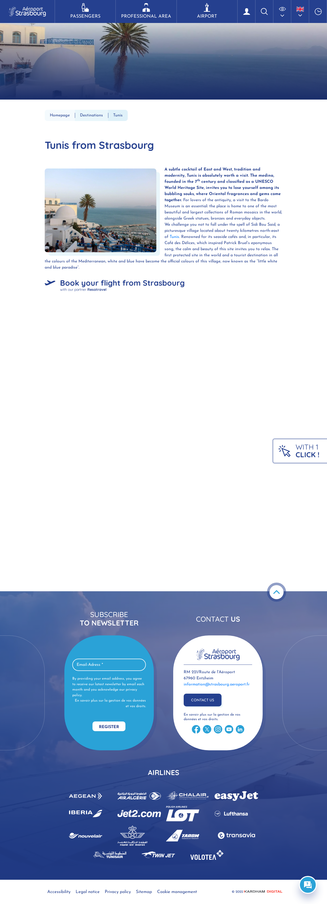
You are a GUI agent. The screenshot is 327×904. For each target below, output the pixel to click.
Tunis (174, 237)
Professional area (146, 11)
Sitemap (144, 892)
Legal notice (88, 892)
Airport (207, 11)
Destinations (91, 115)
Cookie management (177, 892)
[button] (282, 11)
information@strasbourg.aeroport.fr (217, 684)
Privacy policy (118, 892)
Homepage (60, 115)
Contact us (202, 700)
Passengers (85, 11)
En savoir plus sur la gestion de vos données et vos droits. (110, 703)
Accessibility (59, 892)
